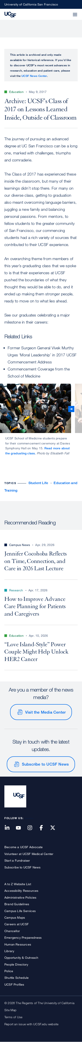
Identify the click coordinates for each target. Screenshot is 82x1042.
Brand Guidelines (16, 904)
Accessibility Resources (21, 890)
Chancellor (12, 931)
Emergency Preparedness (23, 937)
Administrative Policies (20, 897)
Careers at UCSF (16, 924)
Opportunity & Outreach (21, 957)
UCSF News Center (34, 76)
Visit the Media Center (45, 712)
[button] (64, 12)
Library (9, 951)
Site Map (10, 1010)
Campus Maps (14, 917)
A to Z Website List (17, 884)
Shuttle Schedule (16, 977)
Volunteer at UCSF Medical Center (28, 854)
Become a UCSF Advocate (23, 847)
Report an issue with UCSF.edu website (31, 1024)
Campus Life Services (20, 911)
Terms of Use (13, 1017)
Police (8, 971)
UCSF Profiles (14, 984)
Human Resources (17, 944)
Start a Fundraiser (17, 860)
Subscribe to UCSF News (45, 764)
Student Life (38, 483)
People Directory (16, 964)
